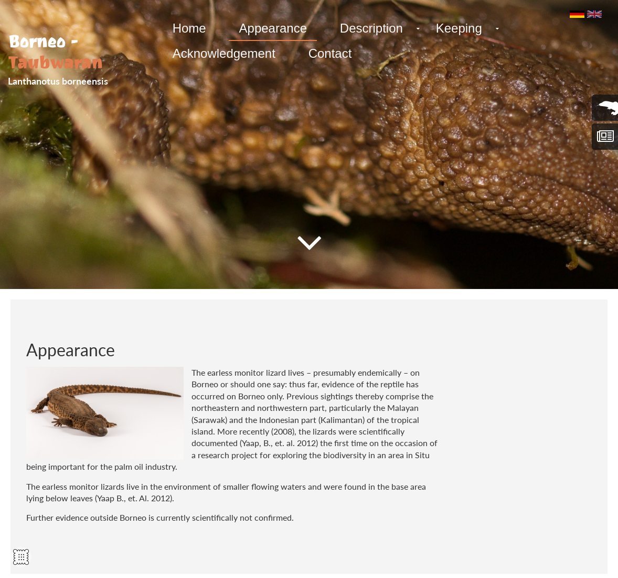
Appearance (270, 28)
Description (367, 28)
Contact (327, 53)
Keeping (454, 28)
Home (188, 28)
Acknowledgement (223, 53)
